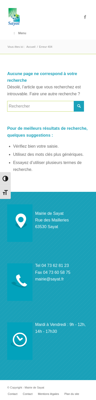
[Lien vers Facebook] (85, 17)
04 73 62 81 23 (55, 265)
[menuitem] (12, 394)
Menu (19, 33)
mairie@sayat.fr (49, 279)
